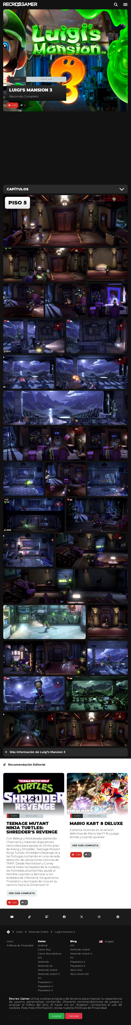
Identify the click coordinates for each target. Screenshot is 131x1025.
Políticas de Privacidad (90, 1008)
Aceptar (56, 1016)
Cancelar (74, 1016)
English (109, 941)
